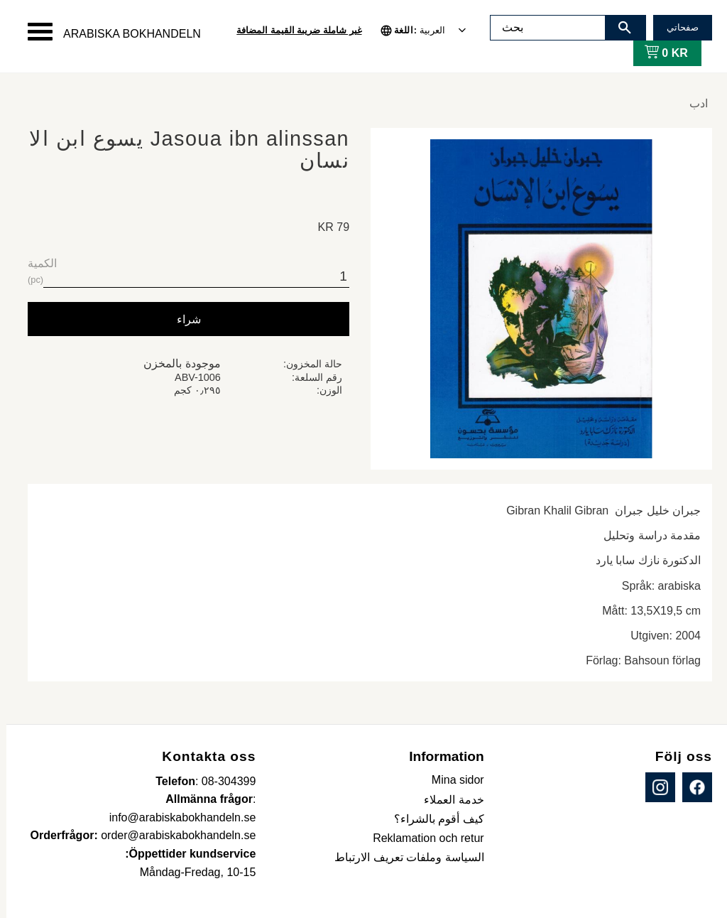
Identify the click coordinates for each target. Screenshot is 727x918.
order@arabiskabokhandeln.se (171, 835)
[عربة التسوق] (657, 53)
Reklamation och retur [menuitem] (422, 838)
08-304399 (222, 781)
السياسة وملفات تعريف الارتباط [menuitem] (402, 857)
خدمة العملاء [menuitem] (447, 800)
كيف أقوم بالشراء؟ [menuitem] (433, 819)
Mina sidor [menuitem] (451, 780)
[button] (33, 31)
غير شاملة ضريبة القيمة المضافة (292, 30)
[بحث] (618, 28)
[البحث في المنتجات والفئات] (541, 28)
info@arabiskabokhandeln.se (176, 817)
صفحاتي (676, 27)
